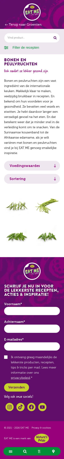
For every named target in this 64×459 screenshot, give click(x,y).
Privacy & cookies (41, 427)
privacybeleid (20, 378)
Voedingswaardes (25, 166)
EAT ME (32, 12)
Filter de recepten (21, 47)
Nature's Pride (41, 438)
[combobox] (32, 38)
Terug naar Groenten (25, 25)
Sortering (18, 179)
